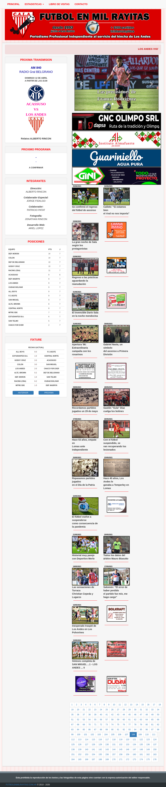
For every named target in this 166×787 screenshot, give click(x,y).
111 (153, 734)
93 (129, 729)
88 (101, 729)
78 (135, 724)
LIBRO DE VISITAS (59, 4)
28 (124, 709)
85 (84, 729)
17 (154, 705)
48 (147, 714)
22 (89, 709)
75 (118, 724)
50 (158, 714)
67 (72, 724)
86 (89, 729)
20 (78, 709)
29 (129, 709)
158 (120, 754)
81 (152, 724)
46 (135, 714)
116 (100, 739)
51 (72, 719)
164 (73, 759)
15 (142, 705)
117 (107, 739)
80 (147, 724)
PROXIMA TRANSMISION (36, 59)
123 (148, 739)
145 (120, 749)
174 (141, 759)
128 (93, 744)
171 (120, 759)
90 (112, 729)
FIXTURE (36, 339)
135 (141, 744)
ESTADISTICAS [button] (34, 4)
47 (141, 714)
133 (127, 744)
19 (72, 709)
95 (141, 729)
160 (134, 754)
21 (84, 709)
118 (114, 739)
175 (148, 759)
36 (78, 714)
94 (135, 729)
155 (100, 754)
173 (134, 759)
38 (89, 714)
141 (93, 749)
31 (141, 709)
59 (118, 719)
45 (129, 714)
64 (147, 719)
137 (155, 744)
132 (120, 744)
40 (101, 714)
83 (72, 729)
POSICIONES (36, 241)
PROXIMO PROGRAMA (36, 149)
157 (114, 754)
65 (152, 719)
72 (101, 724)
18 (160, 705)
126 (79, 744)
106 (119, 734)
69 (84, 724)
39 (95, 714)
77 (129, 724)
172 (127, 759)
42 (112, 714)
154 (93, 754)
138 (73, 749)
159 (127, 754)
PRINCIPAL (13, 4)
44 (124, 714)
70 (89, 724)
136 (148, 744)
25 (106, 709)
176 (155, 759)
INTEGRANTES (36, 181)
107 (126, 734)
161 (141, 754)
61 (129, 719)
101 (85, 734)
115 (93, 739)
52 (78, 719)
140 (86, 749)
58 (112, 719)
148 (141, 749)
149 (148, 749)
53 (84, 719)
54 (89, 719)
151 (73, 754)
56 (101, 719)
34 (158, 709)
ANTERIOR (23, 393)
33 (152, 709)
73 (106, 724)
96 (147, 729)
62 (135, 719)
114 (86, 739)
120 (127, 739)
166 (86, 759)
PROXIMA (49, 393)
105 (112, 734)
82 (158, 724)
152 (79, 754)
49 (152, 714)
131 (114, 744)
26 (112, 709)
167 (93, 759)
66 (158, 719)
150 (155, 749)
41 (106, 714)
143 (107, 749)
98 (158, 729)
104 (106, 734)
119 (120, 739)
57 (106, 719)
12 (125, 705)
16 (148, 705)
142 (100, 749)
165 (79, 759)
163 (155, 754)
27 (118, 709)
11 (120, 705)
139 (79, 749)
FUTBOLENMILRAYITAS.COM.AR (21, 785)
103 (99, 734)
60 (124, 719)
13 (131, 705)
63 (141, 719)
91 (118, 729)
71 (95, 724)
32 (147, 709)
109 (140, 734)
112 (73, 739)
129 (100, 744)
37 (84, 714)
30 (135, 709)
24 (101, 709)
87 (95, 729)
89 (106, 729)
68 (78, 724)
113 (79, 739)
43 (118, 714)
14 (137, 705)
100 (78, 734)
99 (72, 734)
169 (107, 759)
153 (86, 754)
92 (124, 729)
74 (112, 724)
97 (152, 729)
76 (124, 724)
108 (133, 734)
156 (107, 754)
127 (86, 744)
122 (141, 739)
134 (134, 744)
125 (73, 744)
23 (95, 709)
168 (100, 759)
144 (114, 749)
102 (92, 734)
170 (114, 759)
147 (134, 749)
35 (72, 714)
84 (78, 729)
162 (148, 754)
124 (155, 739)
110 (147, 734)
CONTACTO (81, 4)
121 (134, 739)
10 (114, 705)
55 (95, 719)
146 (127, 749)
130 (107, 744)
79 (141, 724)
